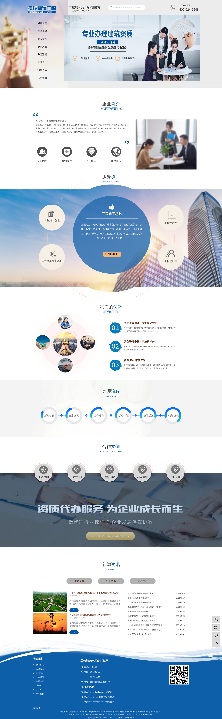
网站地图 (106, 718)
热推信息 (91, 718)
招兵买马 (42, 70)
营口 (137, 714)
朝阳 (147, 714)
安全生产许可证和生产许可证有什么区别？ (145, 630)
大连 (119, 714)
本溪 (130, 714)
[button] (187, 77)
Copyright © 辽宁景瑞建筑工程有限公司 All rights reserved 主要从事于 (84, 712)
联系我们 (42, 78)
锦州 (133, 714)
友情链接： (37, 708)
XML (116, 718)
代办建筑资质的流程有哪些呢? (140, 602)
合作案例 (42, 46)
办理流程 (42, 54)
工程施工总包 (112, 214)
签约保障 (67, 160)
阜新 (140, 714)
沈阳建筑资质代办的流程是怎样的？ (142, 616)
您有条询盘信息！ (126, 718)
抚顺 (151, 714)
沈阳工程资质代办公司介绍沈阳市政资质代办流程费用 (94, 593)
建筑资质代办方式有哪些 (138, 612)
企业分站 (98, 718)
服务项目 (42, 39)
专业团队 (42, 160)
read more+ (112, 254)
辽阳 (144, 714)
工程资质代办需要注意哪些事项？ (141, 593)
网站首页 (42, 23)
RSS (111, 718)
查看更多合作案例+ (111, 536)
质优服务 (116, 160)
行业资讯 (111, 581)
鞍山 (122, 714)
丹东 (126, 714)
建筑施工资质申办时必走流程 (139, 634)
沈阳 (115, 714)
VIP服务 (91, 160)
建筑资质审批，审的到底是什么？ (141, 621)
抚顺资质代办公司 (131, 712)
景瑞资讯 (42, 62)
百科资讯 (142, 581)
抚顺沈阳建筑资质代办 (116, 712)
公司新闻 (79, 581)
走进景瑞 (42, 31)
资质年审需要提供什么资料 (139, 598)
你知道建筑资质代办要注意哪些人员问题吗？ (90, 615)
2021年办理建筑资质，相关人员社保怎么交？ (146, 625)
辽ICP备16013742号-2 (83, 714)
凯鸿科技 (102, 714)
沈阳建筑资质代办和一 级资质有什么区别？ (145, 607)
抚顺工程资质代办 (144, 712)
